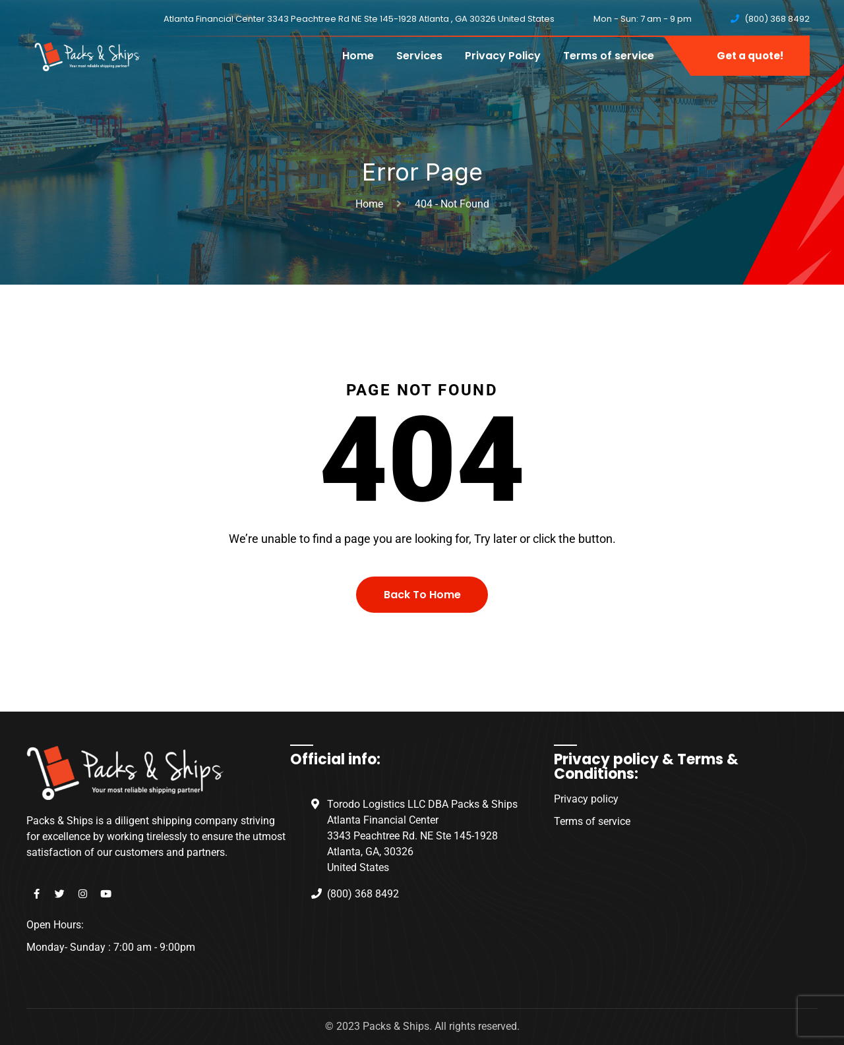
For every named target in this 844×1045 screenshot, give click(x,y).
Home (358, 55)
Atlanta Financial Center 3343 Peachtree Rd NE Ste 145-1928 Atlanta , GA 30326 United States (359, 19)
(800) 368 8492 (777, 19)
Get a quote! (750, 56)
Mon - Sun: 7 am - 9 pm (642, 19)
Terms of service (608, 55)
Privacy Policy (503, 55)
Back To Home (422, 594)
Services (419, 55)
